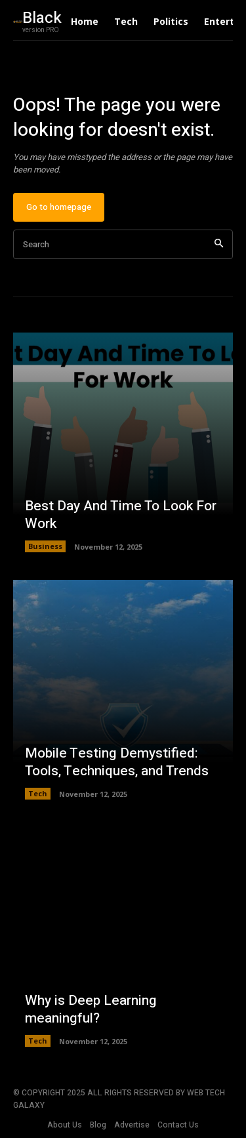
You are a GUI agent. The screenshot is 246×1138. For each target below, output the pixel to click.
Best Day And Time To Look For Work (120, 515)
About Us (64, 1125)
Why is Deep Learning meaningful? (91, 1009)
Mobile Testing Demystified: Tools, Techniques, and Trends (117, 762)
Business (45, 546)
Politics (171, 21)
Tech (126, 21)
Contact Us (178, 1125)
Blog (98, 1125)
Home (84, 21)
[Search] (219, 244)
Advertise (132, 1125)
